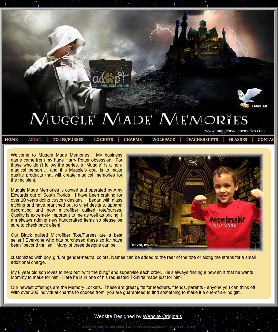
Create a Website (148, 327)
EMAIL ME (260, 106)
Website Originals (162, 316)
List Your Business (182, 327)
